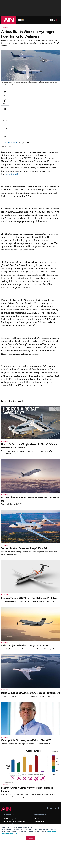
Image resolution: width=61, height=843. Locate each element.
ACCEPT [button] (30, 838)
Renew (36, 783)
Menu (53, 20)
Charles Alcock (10, 101)
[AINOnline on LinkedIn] (59, 767)
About (36, 804)
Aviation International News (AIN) (15, 780)
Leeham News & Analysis (12, 796)
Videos (5, 813)
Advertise (38, 815)
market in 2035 (12, 132)
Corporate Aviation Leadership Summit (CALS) (15, 792)
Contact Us (37, 813)
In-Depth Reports (8, 810)
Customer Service (39, 780)
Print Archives (7, 804)
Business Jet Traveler (11, 785)
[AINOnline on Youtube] (51, 767)
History (36, 810)
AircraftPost (8, 783)
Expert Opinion (7, 807)
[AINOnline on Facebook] (47, 767)
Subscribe (37, 777)
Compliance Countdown (10, 824)
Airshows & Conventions (11, 818)
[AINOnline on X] (55, 767)
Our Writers (37, 807)
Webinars (6, 815)
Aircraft (4, 27)
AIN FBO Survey (9, 777)
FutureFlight (7, 788)
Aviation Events (8, 821)
